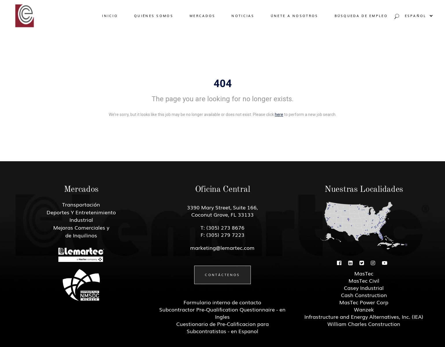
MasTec (363, 273)
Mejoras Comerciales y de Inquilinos (81, 231)
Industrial (81, 219)
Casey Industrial (364, 287)
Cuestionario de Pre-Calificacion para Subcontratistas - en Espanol (222, 327)
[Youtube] (384, 262)
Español (419, 15)
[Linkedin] (350, 262)
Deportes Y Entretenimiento (81, 212)
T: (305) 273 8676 (222, 227)
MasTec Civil (363, 280)
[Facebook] (339, 262)
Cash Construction (364, 295)
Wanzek (364, 309)
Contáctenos (222, 274)
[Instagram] (373, 262)
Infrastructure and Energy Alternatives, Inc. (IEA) (363, 316)
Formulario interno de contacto (222, 302)
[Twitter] (361, 262)
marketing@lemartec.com (222, 247)
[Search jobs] (396, 18)
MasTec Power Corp (363, 302)
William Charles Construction (363, 323)
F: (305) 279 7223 (222, 234)
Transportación (81, 204)
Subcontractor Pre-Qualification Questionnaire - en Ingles (222, 312)
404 (223, 84)
